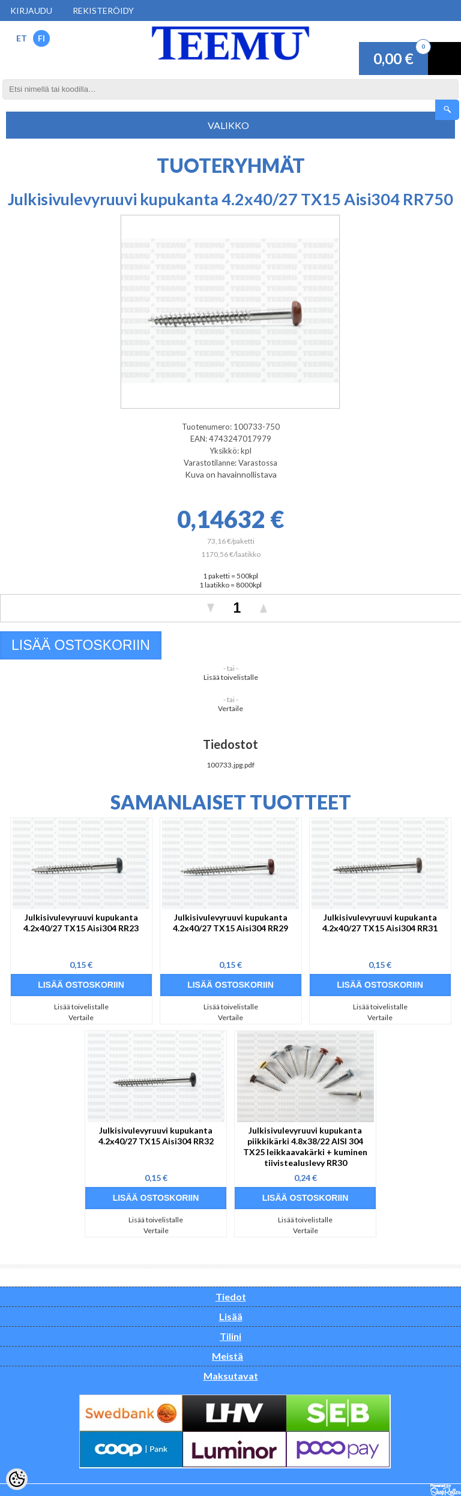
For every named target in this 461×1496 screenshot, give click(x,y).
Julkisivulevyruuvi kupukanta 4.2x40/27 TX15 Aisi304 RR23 (81, 922)
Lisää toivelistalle (230, 677)
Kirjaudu (31, 10)
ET (21, 38)
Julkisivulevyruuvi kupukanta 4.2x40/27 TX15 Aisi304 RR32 (156, 1135)
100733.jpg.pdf (230, 764)
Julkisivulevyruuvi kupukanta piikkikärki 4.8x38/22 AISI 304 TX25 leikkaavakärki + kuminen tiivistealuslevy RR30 (305, 1146)
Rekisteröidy (103, 10)
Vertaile (230, 708)
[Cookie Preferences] (17, 1479)
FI (41, 38)
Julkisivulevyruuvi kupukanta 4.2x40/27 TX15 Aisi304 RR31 (380, 922)
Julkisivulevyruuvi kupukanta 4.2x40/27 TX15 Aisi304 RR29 (230, 922)
